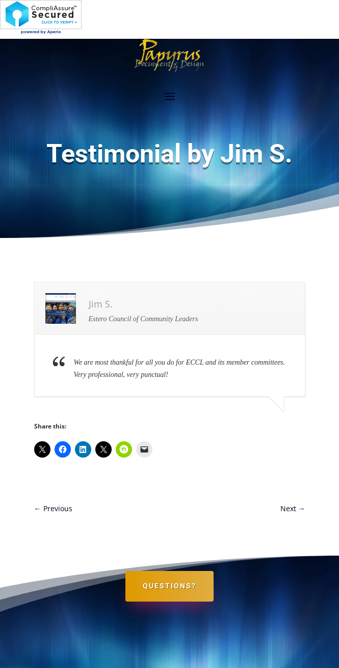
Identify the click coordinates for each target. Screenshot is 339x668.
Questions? (169, 586)
